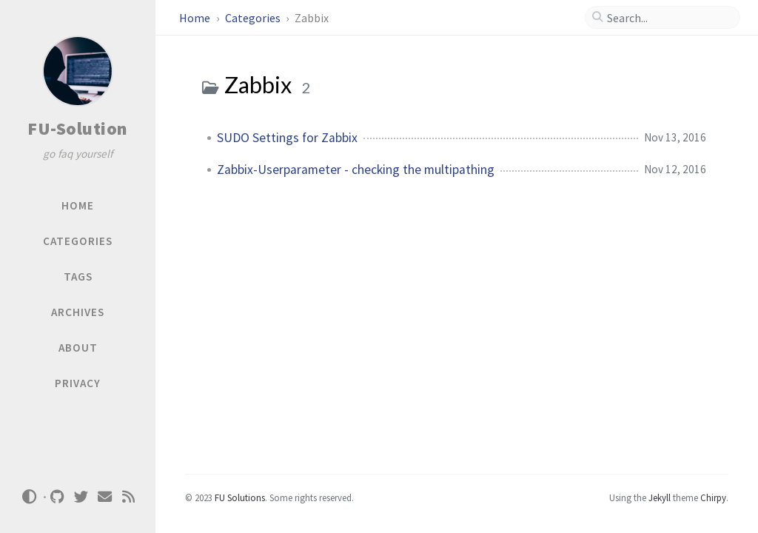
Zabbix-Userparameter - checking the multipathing (355, 169)
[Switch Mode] (29, 496)
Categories (254, 17)
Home (195, 17)
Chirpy (713, 497)
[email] (105, 497)
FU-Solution (77, 128)
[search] (668, 18)
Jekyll (659, 497)
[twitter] (81, 497)
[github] (58, 497)
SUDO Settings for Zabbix (287, 138)
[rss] (129, 497)
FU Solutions (240, 497)
